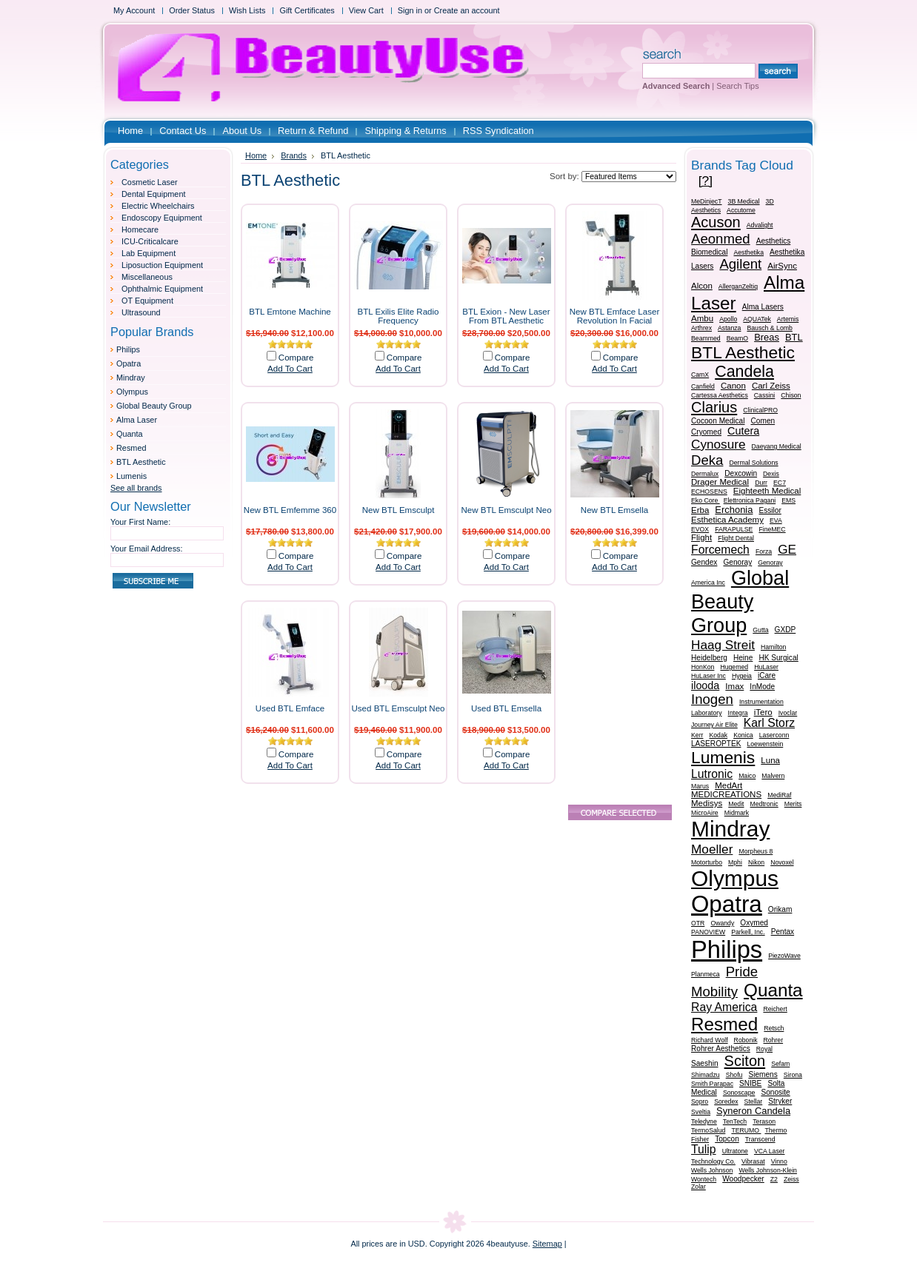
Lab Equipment (148, 253)
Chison (791, 395)
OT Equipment (147, 300)
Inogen (712, 699)
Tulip (703, 1149)
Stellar (753, 1101)
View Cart (366, 10)
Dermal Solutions (753, 462)
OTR (697, 923)
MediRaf (779, 795)
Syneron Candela (753, 1110)
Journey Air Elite (714, 724)
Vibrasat (753, 1161)
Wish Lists (247, 10)
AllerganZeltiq (738, 286)
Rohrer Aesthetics (720, 1048)
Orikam (780, 909)
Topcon (727, 1139)
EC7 (779, 482)
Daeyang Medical (776, 446)
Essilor (769, 510)
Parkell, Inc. (747, 932)
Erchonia (734, 509)
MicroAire (704, 812)
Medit (736, 804)
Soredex (726, 1101)
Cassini (765, 395)
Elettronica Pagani (750, 500)
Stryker (780, 1101)
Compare (296, 357)
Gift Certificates (306, 10)
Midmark (736, 812)
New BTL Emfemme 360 (290, 510)
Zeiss (791, 1179)
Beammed (706, 338)
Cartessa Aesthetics (719, 395)
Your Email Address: (146, 548)
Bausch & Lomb (769, 328)
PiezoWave (784, 955)
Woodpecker (743, 1179)
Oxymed (754, 923)
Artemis (787, 319)
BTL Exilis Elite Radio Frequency (398, 316)
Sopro (699, 1101)
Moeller (712, 849)
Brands (294, 155)
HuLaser (766, 667)
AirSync (782, 265)
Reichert (775, 1009)
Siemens (762, 1074)
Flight (701, 537)
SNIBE (750, 1083)
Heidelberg (709, 658)
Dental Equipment (153, 194)
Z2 (774, 1179)
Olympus (132, 391)
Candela (744, 371)
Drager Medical (720, 481)
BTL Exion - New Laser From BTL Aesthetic (506, 316)
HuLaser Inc (708, 676)
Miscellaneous (147, 276)
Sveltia (700, 1112)
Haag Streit (723, 644)
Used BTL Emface (290, 708)
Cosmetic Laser (149, 182)
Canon (733, 385)
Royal (764, 1049)
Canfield (703, 386)
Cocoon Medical (718, 421)
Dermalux (704, 473)
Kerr (697, 735)
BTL (794, 337)
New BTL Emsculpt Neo (506, 510)
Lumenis (131, 476)
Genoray (737, 562)
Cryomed (706, 432)
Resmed (131, 447)
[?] (705, 180)
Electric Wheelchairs (158, 205)
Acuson (716, 222)
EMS (788, 500)
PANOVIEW (708, 932)
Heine (743, 658)
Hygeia (742, 676)
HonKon (702, 667)
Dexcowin (740, 473)
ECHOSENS (709, 491)
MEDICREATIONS (726, 794)
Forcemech (720, 549)
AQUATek (757, 319)
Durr (761, 482)
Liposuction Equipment (162, 265)
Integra (738, 713)
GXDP (785, 630)
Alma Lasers (763, 307)
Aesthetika (748, 252)
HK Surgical (778, 658)
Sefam (780, 1063)
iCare (767, 675)
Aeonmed (720, 239)
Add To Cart (290, 368)
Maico (747, 775)
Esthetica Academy (727, 519)
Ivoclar (788, 713)
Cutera (743, 431)
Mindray (130, 377)
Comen (763, 421)
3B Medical (744, 201)
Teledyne (704, 1121)
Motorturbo (706, 862)
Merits (793, 804)
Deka (707, 460)
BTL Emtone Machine (290, 311)
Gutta (760, 630)
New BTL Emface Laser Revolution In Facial (615, 316)
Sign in (410, 10)
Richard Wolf (709, 1040)
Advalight (760, 225)
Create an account (467, 10)
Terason (764, 1121)
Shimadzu (705, 1075)
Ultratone (735, 1151)
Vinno (779, 1161)
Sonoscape (739, 1092)
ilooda (705, 685)
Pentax (782, 932)
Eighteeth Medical (767, 490)
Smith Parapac (712, 1083)
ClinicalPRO (760, 410)
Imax (734, 686)
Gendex (704, 562)
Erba (700, 510)
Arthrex (701, 328)
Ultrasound (141, 312)
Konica (743, 735)
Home (256, 155)
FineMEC (771, 529)
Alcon (702, 285)
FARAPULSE (734, 529)
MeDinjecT (706, 201)
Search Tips (737, 85)
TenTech (735, 1121)
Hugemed (734, 667)
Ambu (702, 318)
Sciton (745, 1061)
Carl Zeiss (771, 385)
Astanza (729, 328)
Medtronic (764, 804)
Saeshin (704, 1063)
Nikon (756, 862)
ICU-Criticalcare (150, 241)
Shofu (734, 1075)
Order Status (192, 10)
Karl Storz (769, 723)
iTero (763, 712)
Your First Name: (140, 521)
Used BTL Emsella (506, 708)
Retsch (774, 1028)
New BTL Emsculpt (398, 510)
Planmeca (705, 974)
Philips (128, 349)
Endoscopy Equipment (161, 217)
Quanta (129, 433)
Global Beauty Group (154, 405)
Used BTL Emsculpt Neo (398, 708)
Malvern (772, 775)
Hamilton (773, 647)
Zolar (698, 1186)
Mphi (735, 862)
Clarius (714, 407)
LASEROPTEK (716, 744)
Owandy (722, 923)
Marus (700, 786)
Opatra (128, 363)
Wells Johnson (712, 1170)
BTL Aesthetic (141, 461)
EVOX (700, 529)
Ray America (724, 1007)
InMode (762, 687)
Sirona (793, 1075)
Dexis (771, 473)
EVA (776, 520)
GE (787, 549)
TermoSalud (708, 1130)
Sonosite (775, 1092)
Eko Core (705, 500)
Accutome (741, 210)
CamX (700, 374)
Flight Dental (736, 538)
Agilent (740, 264)
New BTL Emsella (614, 510)
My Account (134, 10)
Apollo (728, 319)
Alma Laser (136, 419)
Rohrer (774, 1040)
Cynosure (718, 444)
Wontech (703, 1179)
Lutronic (712, 774)
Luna (770, 760)
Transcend (760, 1139)
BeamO (737, 338)
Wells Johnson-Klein (767, 1170)
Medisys (706, 803)
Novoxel (781, 862)
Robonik (746, 1040)
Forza (764, 551)
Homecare (140, 229)
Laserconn (774, 735)
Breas (766, 337)
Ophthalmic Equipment (162, 288)
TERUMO (746, 1130)
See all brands (136, 487)
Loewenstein (765, 744)
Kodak (718, 735)
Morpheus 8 (755, 851)
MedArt (728, 785)
